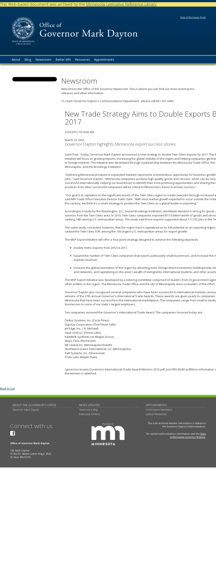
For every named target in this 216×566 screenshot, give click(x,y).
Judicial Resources (156, 414)
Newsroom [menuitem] (43, 59)
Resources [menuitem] (82, 59)
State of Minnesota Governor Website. (188, 435)
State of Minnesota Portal (193, 17)
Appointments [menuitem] (104, 59)
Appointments (156, 405)
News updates (89, 405)
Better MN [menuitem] (63, 59)
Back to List (7, 388)
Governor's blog (88, 410)
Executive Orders (89, 414)
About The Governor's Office (34, 405)
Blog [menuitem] (27, 59)
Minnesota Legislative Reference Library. (121, 4)
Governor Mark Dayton (25, 410)
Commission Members (159, 410)
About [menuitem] (16, 59)
